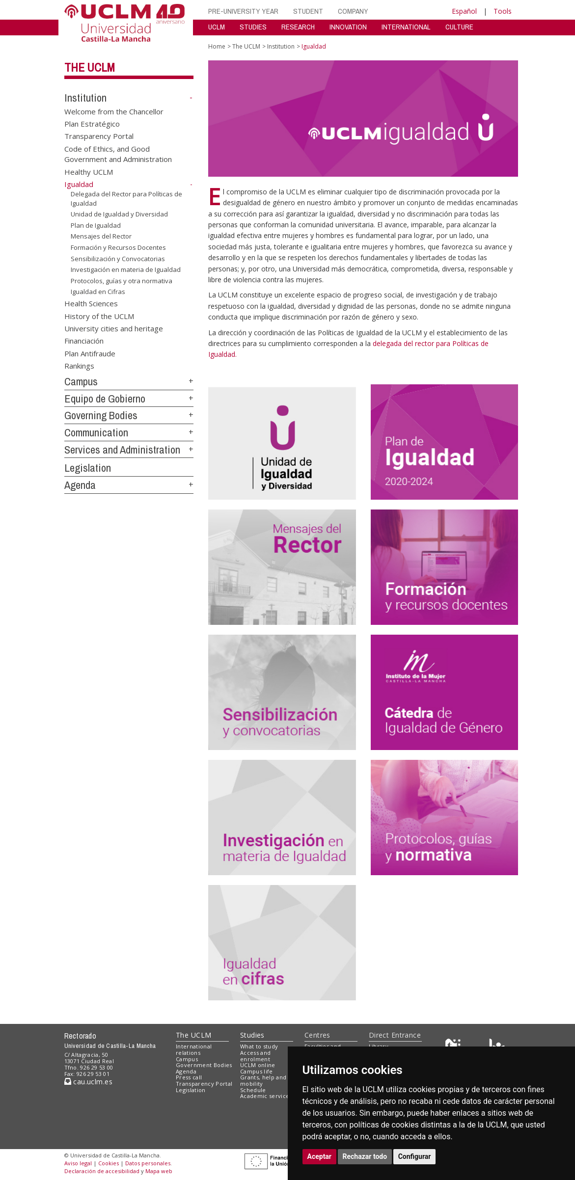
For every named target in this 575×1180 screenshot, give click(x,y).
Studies (252, 1035)
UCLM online (257, 1065)
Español (464, 11)
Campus (81, 381)
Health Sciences (91, 303)
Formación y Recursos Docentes (118, 247)
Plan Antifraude (89, 353)
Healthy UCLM (88, 171)
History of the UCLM (99, 316)
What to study (259, 1046)
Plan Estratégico (92, 124)
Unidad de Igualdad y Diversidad (119, 214)
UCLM (216, 27)
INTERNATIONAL (406, 27)
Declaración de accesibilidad (101, 1171)
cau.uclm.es (88, 1081)
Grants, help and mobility (263, 1080)
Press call (189, 1077)
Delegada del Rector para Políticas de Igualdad (126, 198)
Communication (96, 432)
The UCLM (89, 67)
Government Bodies (204, 1065)
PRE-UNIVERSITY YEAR (243, 11)
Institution (85, 97)
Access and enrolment (255, 1056)
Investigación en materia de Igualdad (126, 269)
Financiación (84, 341)
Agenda (80, 485)
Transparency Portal (99, 136)
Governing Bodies (100, 415)
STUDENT (308, 11)
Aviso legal (78, 1163)
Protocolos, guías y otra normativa (121, 280)
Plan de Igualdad (96, 225)
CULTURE (459, 27)
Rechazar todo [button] (365, 1156)
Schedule (253, 1090)
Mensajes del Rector (101, 236)
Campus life (256, 1071)
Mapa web (158, 1171)
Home (216, 46)
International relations (194, 1049)
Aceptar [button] (319, 1156)
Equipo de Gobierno (104, 398)
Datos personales (147, 1163)
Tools (502, 11)
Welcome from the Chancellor (114, 111)
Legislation (87, 467)
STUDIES (253, 27)
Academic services (266, 1096)
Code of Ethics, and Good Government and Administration (118, 153)
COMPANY (353, 11)
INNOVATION (348, 27)
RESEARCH (298, 27)
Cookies (108, 1163)
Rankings (79, 366)
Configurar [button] (414, 1156)
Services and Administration (122, 449)
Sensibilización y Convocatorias (118, 258)
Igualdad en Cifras (98, 291)
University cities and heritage (113, 328)
